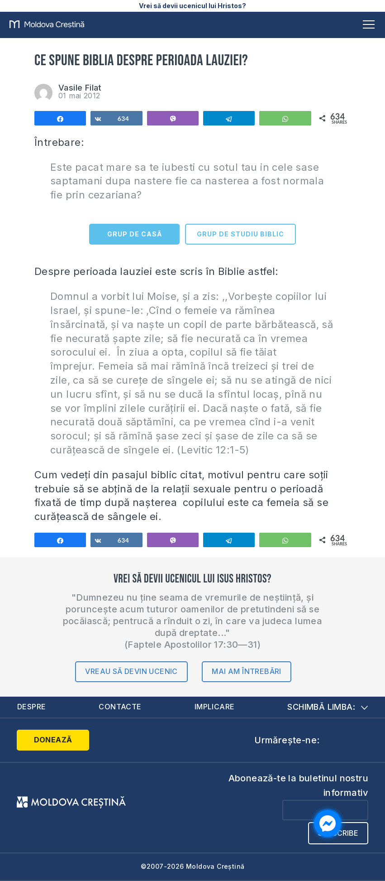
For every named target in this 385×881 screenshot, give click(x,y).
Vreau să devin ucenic (131, 671)
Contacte (120, 706)
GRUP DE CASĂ (134, 234)
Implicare (215, 706)
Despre (31, 706)
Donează (53, 739)
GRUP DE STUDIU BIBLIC (240, 234)
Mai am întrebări (246, 671)
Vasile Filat (80, 87)
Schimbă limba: (327, 707)
